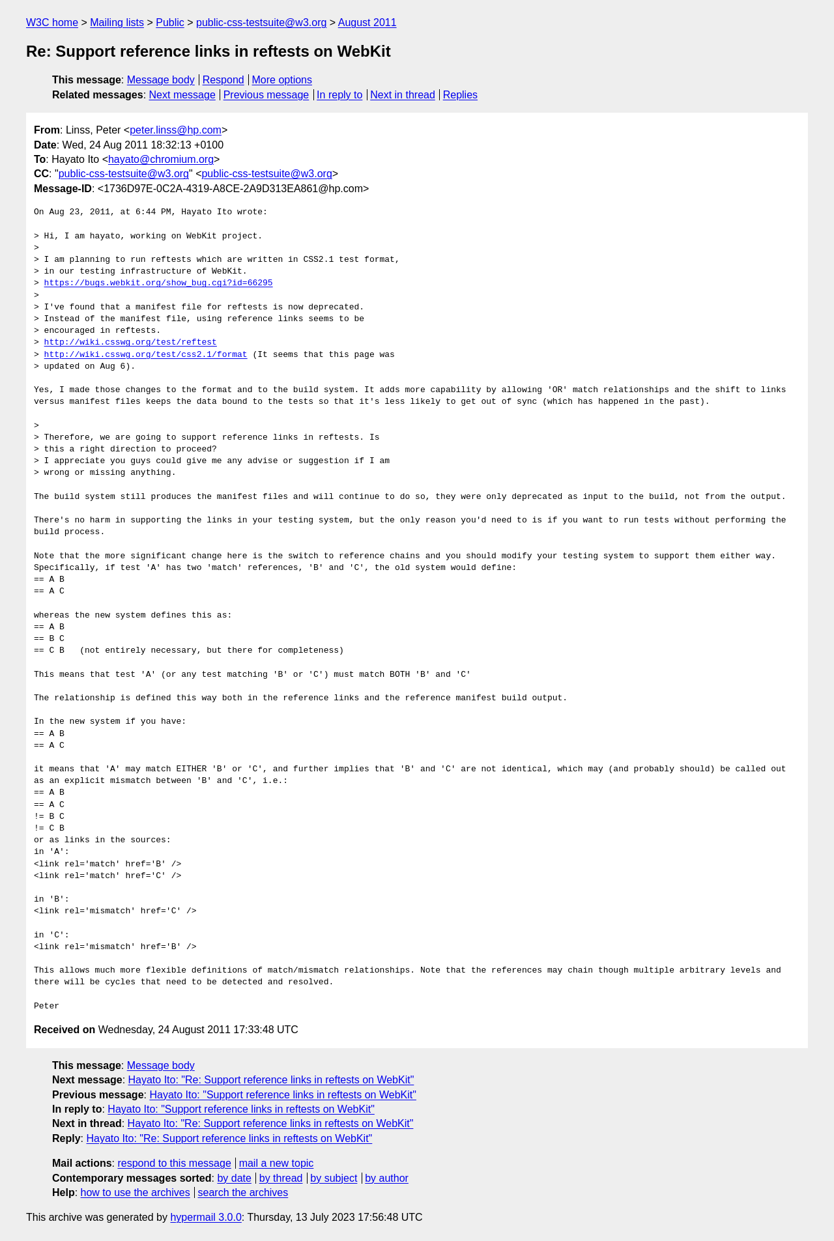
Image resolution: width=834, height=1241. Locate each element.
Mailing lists (117, 22)
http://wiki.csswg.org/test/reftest (130, 343)
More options (282, 79)
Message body (161, 79)
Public (170, 22)
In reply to (339, 94)
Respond (223, 79)
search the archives (243, 1192)
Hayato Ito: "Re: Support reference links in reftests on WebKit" (271, 1079)
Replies (460, 94)
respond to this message (174, 1163)
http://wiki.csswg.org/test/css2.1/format (146, 355)
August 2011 (367, 22)
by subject (333, 1178)
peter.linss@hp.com (176, 130)
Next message (182, 94)
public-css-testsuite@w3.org (261, 22)
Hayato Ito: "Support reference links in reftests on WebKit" (282, 1094)
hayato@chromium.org (161, 159)
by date (234, 1178)
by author (387, 1178)
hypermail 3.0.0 (205, 1217)
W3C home (52, 22)
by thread (281, 1178)
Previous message (266, 94)
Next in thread (402, 94)
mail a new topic (276, 1163)
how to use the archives (135, 1192)
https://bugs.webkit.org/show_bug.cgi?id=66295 (158, 283)
